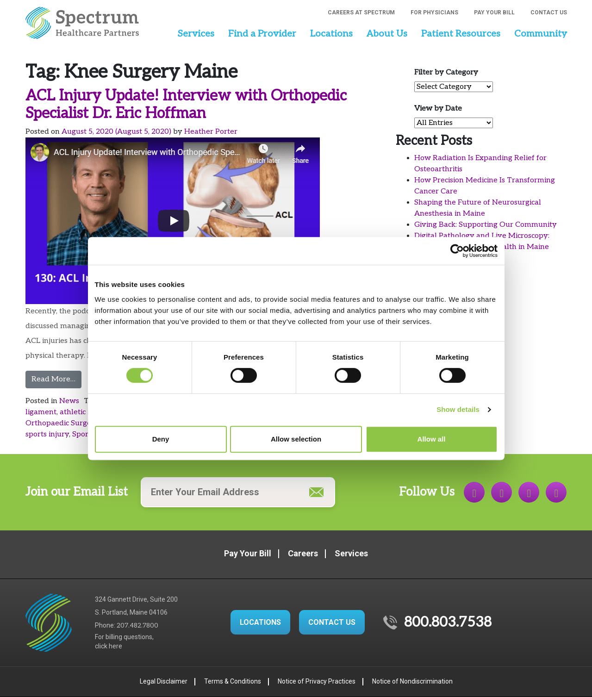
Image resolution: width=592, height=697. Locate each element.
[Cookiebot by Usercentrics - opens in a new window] (457, 251)
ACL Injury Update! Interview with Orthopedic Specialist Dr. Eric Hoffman (186, 104)
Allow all (432, 439)
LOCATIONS (260, 622)
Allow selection (296, 439)
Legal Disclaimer (163, 681)
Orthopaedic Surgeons (64, 423)
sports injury (47, 434)
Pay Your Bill (494, 12)
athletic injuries (86, 412)
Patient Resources (460, 33)
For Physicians (434, 12)
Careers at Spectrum (361, 12)
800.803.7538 (448, 622)
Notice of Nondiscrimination (412, 681)
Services (195, 33)
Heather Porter (210, 131)
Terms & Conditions (232, 681)
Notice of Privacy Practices (316, 681)
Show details (458, 409)
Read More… (56, 378)
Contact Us (548, 12)
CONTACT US (331, 622)
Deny (160, 439)
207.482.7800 (137, 625)
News (69, 401)
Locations (331, 33)
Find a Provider (262, 33)
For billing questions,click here (124, 641)
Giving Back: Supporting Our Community (485, 224)
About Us (387, 33)
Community (540, 33)
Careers (303, 553)
